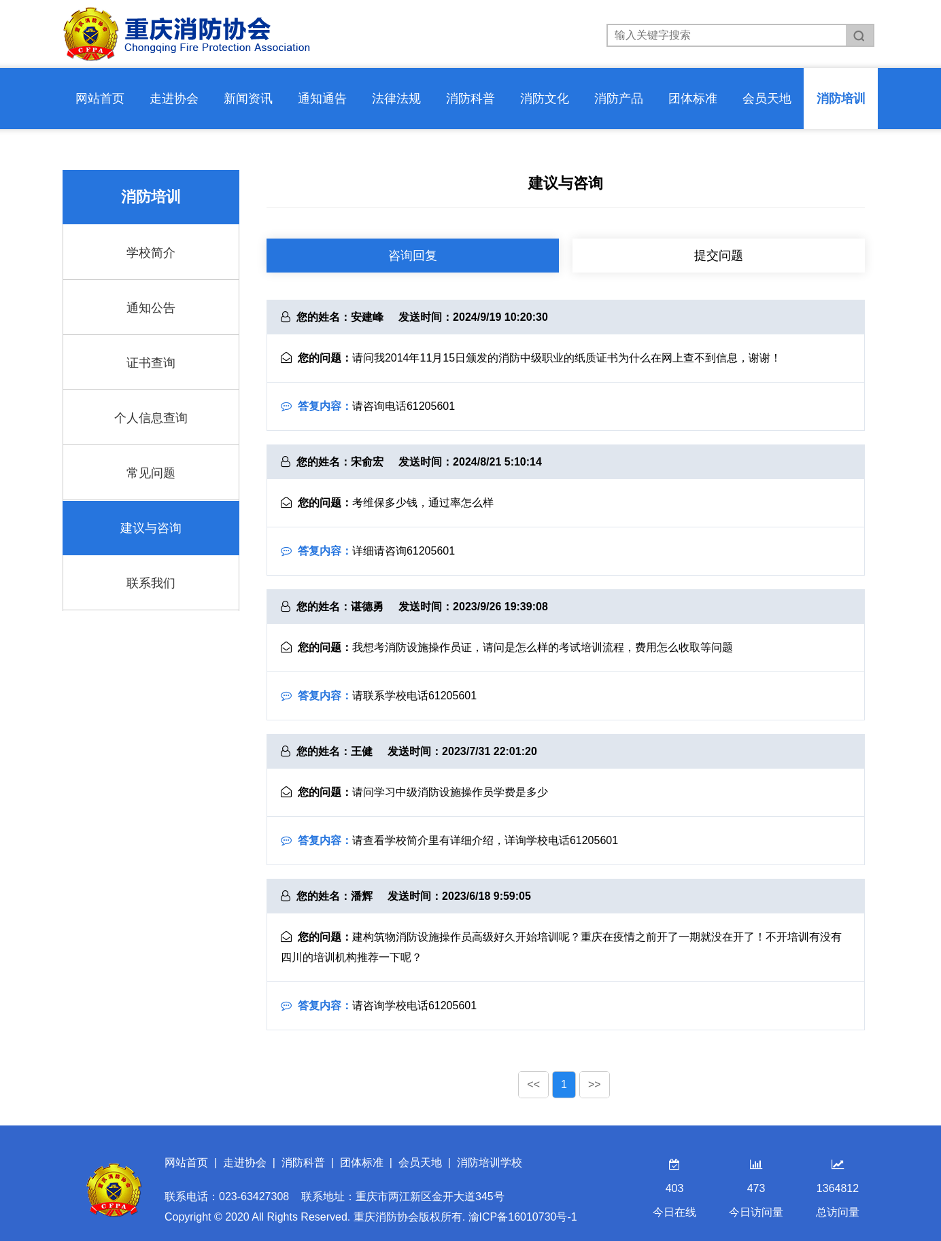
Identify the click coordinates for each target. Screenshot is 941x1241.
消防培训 (841, 98)
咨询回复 (412, 255)
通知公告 (150, 308)
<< (533, 1084)
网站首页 (99, 98)
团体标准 (692, 98)
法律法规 (396, 98)
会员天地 (766, 98)
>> (594, 1084)
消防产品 (618, 98)
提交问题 (718, 255)
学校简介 (150, 253)
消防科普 (470, 98)
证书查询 (150, 363)
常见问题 (150, 473)
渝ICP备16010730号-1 (522, 1217)
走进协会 (174, 98)
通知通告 (322, 98)
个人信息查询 (151, 418)
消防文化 (544, 98)
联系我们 (150, 583)
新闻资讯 (248, 98)
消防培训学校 (489, 1162)
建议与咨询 (151, 528)
